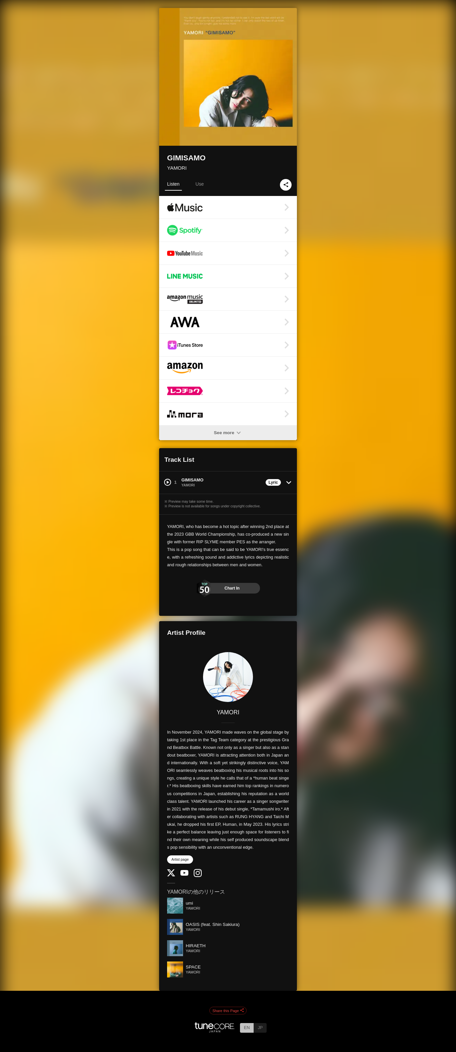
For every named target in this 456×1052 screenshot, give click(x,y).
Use (199, 184)
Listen (173, 184)
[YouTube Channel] (184, 874)
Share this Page (228, 1011)
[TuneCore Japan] (215, 1030)
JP (260, 1027)
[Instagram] (198, 875)
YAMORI (177, 168)
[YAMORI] (228, 677)
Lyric (273, 482)
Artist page (180, 859)
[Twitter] (171, 874)
